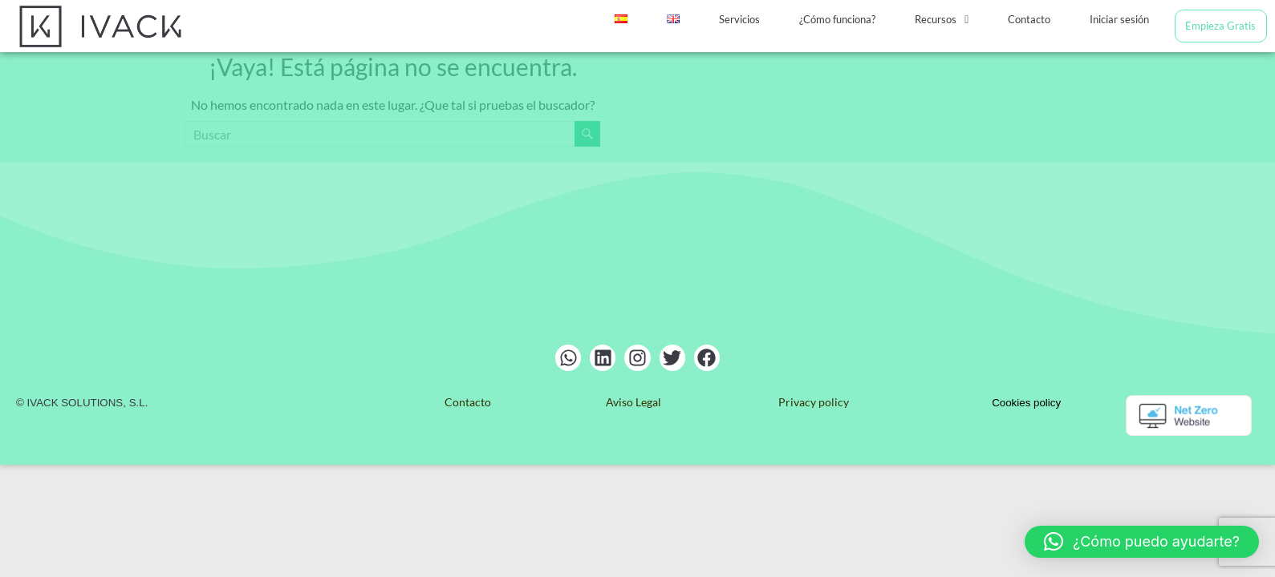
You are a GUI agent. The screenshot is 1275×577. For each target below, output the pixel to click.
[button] (943, 19)
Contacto (1030, 19)
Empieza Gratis (1220, 25)
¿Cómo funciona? (840, 19)
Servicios (742, 19)
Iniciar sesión (1119, 19)
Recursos (943, 19)
